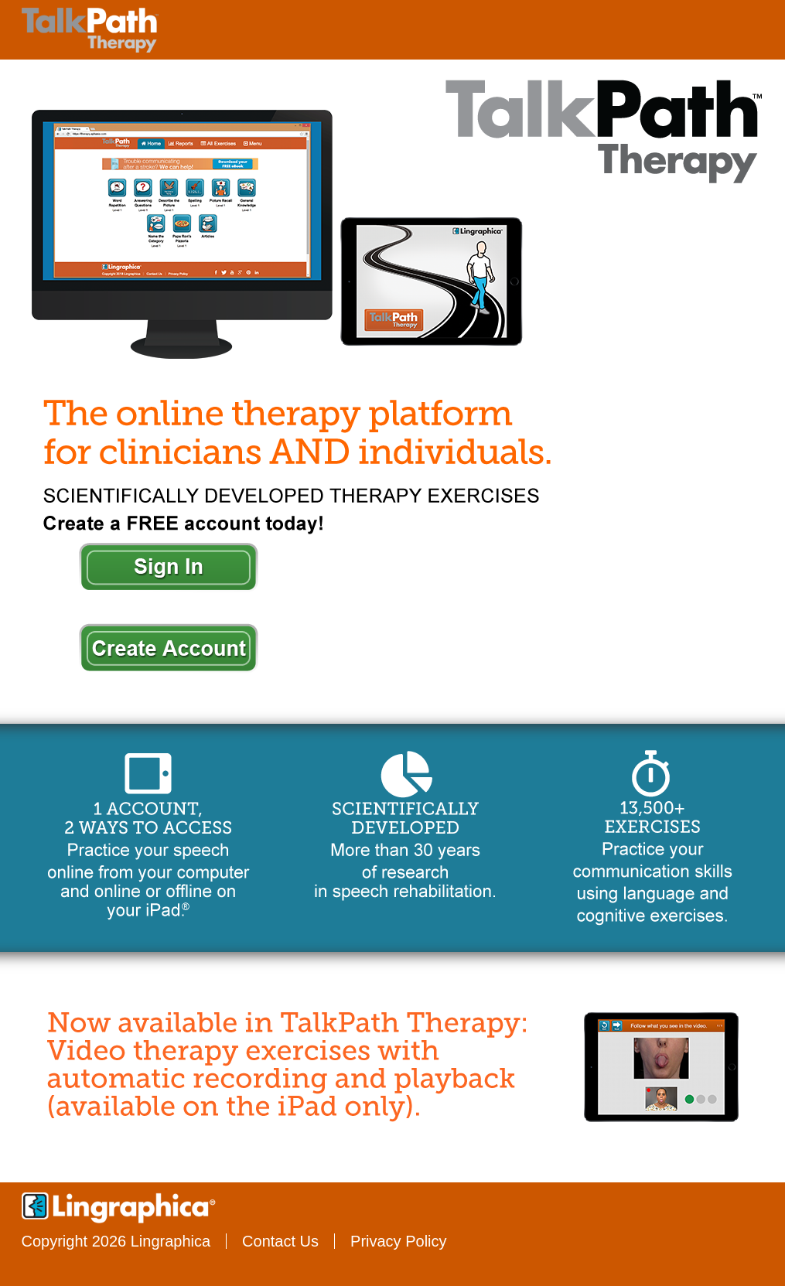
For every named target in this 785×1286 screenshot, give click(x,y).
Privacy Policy (398, 1241)
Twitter (598, 1243)
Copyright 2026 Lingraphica (116, 1241)
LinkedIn (759, 1243)
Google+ (678, 1243)
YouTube (638, 1243)
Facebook (557, 1243)
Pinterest (719, 1243)
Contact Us (280, 1241)
